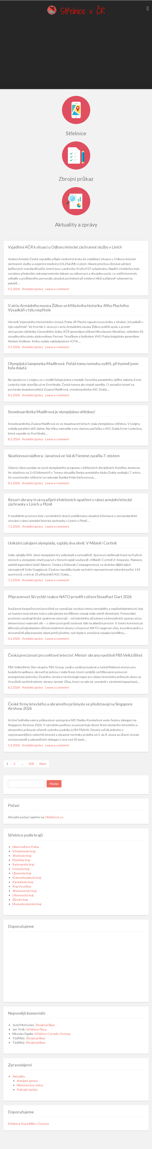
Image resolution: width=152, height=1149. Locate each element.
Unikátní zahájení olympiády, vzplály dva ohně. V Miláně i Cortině (62, 543)
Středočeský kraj (23, 851)
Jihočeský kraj (21, 855)
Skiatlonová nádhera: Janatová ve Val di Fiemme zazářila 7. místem (64, 455)
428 (31, 763)
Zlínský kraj (20, 899)
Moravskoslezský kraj (26, 904)
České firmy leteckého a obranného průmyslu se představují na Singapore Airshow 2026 (70, 706)
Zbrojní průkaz (45, 1025)
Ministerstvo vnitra (30, 1085)
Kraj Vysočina (21, 886)
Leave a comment (57, 289)
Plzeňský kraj (21, 860)
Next (42, 763)
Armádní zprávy (32, 289)
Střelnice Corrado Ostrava (52, 1034)
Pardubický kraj (22, 882)
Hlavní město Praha (25, 847)
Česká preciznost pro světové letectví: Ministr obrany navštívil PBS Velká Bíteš (75, 655)
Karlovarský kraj (23, 864)
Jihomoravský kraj (24, 891)
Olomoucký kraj (23, 895)
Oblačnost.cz (54, 817)
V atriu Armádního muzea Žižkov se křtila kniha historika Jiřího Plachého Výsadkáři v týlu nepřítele (68, 307)
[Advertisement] (74, 54)
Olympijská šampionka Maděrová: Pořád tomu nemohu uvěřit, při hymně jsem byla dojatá (73, 365)
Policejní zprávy (27, 1089)
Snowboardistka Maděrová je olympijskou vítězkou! (51, 411)
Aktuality (18, 1076)
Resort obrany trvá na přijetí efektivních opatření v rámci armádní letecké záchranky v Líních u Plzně (70, 501)
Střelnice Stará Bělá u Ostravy (28, 1123)
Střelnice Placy (36, 1029)
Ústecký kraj (20, 869)
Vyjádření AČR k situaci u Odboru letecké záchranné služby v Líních (65, 247)
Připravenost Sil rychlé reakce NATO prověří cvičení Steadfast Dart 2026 (70, 596)
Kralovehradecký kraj (26, 877)
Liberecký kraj (21, 873)
